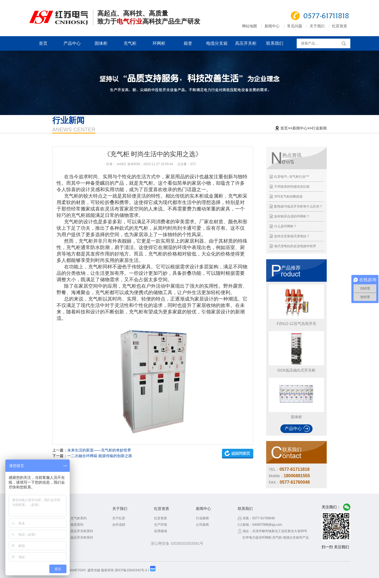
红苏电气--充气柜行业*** (291, 177)
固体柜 (101, 43)
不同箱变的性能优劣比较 (292, 186)
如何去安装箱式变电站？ (292, 236)
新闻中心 (272, 26)
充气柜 (130, 43)
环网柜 (159, 43)
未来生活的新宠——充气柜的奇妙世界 (99, 450)
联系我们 (274, 43)
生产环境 (160, 525)
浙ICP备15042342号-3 (131, 570)
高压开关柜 (246, 43)
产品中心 (72, 43)
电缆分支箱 (217, 43)
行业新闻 (319, 128)
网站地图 (249, 26)
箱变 (188, 43)
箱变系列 (76, 525)
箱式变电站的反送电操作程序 (295, 246)
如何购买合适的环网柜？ (292, 216)
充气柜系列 (78, 518)
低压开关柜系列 (81, 537)
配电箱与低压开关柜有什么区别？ (298, 206)
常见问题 (294, 26)
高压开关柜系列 (81, 531)
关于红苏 (118, 518)
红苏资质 (339, 26)
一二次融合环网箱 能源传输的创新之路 (99, 456)
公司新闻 (202, 525)
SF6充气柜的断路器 (288, 196)
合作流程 (118, 525)
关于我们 (317, 26)
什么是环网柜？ (285, 226)
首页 (43, 43)
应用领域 (160, 531)
